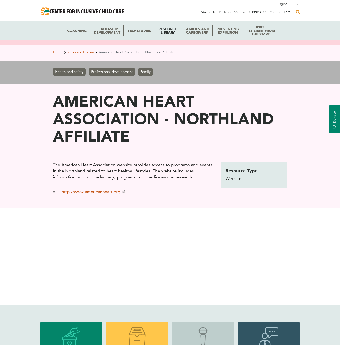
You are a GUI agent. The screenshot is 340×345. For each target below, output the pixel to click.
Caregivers (196, 31)
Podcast (225, 12)
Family (145, 71)
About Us (208, 12)
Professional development (112, 71)
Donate (334, 120)
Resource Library (80, 52)
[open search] (298, 12)
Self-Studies (139, 30)
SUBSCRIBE (257, 12)
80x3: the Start (260, 30)
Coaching (77, 30)
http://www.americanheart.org (94, 191)
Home (58, 52)
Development (107, 31)
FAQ (286, 12)
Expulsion (228, 31)
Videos (239, 12)
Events (275, 12)
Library (168, 31)
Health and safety (69, 71)
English (282, 4)
